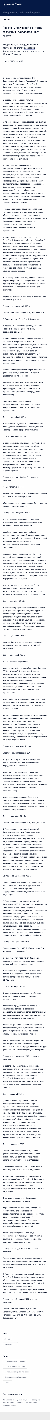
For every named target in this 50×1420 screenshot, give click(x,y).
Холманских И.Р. (10, 1318)
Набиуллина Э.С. (38, 822)
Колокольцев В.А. (36, 948)
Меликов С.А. (38, 1311)
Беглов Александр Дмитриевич (17, 1372)
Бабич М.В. (22, 1308)
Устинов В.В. (34, 1315)
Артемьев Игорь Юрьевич (15, 1361)
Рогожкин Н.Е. (9, 1315)
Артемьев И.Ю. (9, 951)
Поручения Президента (31, 1400)
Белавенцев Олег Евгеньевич (16, 1377)
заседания (29, 47)
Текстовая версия (9, 1405)
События (6, 19)
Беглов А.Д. (33, 1308)
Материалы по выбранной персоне (21, 12)
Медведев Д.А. (23, 312)
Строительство (10, 1344)
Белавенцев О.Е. (10, 1311)
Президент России (12, 4)
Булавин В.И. (25, 1311)
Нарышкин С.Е (37, 312)
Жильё (7, 1339)
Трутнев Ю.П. (22, 1315)
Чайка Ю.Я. (37, 882)
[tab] (4, 1416)
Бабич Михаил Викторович (15, 1366)
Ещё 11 (7, 1382)
